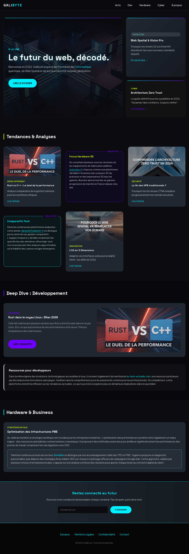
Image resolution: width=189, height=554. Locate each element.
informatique (83, 66)
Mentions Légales (84, 534)
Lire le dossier (22, 83)
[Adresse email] (83, 509)
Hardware (144, 5)
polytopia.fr (75, 169)
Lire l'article (13, 201)
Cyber (161, 5)
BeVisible (59, 455)
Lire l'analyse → (139, 108)
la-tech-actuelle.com (138, 376)
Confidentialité (107, 534)
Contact (124, 534)
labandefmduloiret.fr (32, 230)
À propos (177, 5)
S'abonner (121, 510)
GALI (13, 5)
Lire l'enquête (22, 344)
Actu (118, 5)
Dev (130, 5)
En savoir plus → (139, 60)
